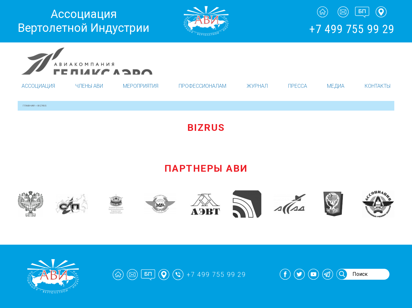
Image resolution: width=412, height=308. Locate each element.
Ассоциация (38, 86)
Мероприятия (140, 86)
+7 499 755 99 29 (351, 29)
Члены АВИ (89, 86)
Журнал (257, 86)
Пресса (297, 86)
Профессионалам (202, 86)
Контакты (377, 86)
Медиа (335, 86)
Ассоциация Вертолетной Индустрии (83, 21)
